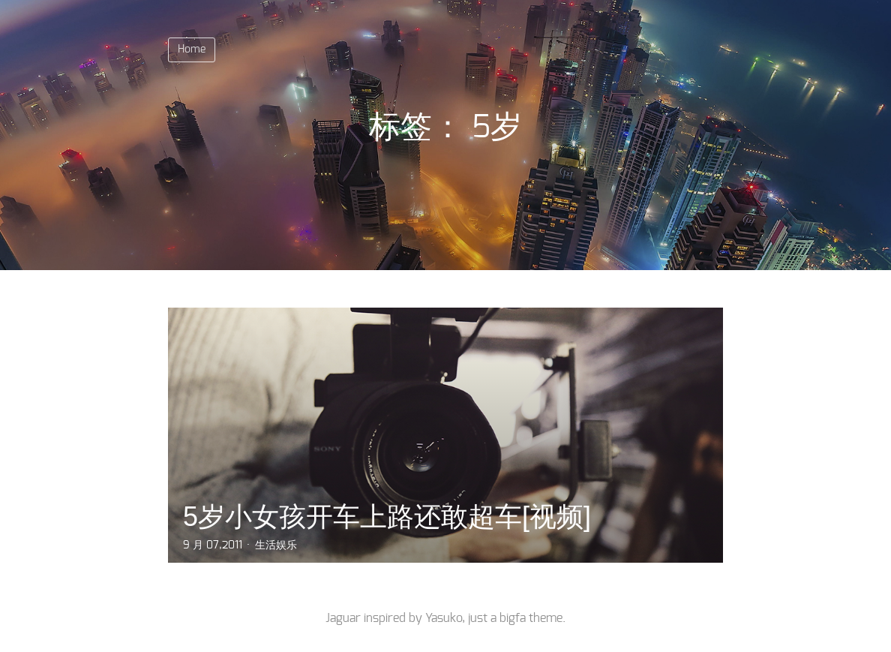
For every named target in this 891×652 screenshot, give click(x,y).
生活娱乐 (276, 545)
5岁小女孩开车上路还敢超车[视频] (387, 516)
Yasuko (443, 618)
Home (192, 49)
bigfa (513, 618)
